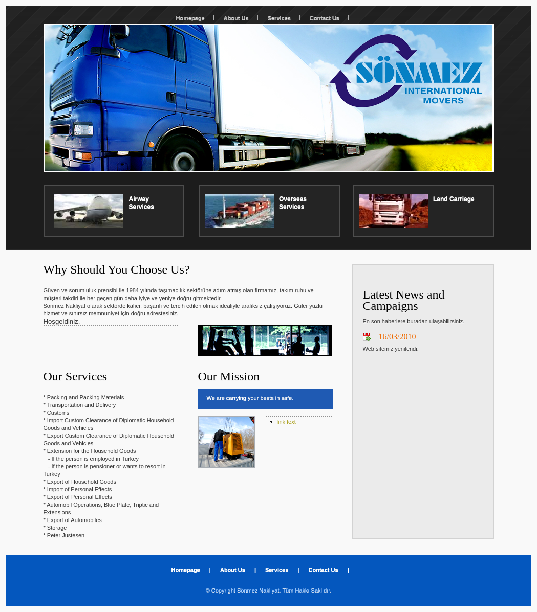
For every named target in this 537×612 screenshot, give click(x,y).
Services (279, 18)
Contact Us (324, 18)
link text (286, 422)
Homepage (190, 18)
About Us (236, 18)
